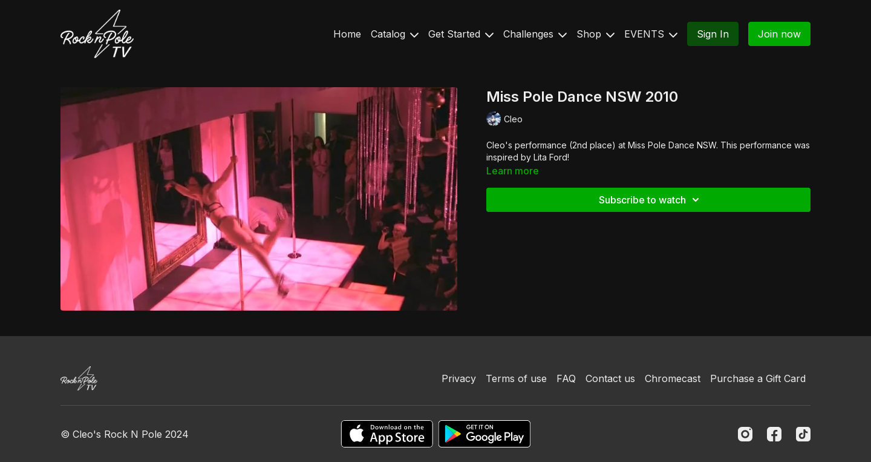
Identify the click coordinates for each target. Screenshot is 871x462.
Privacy (459, 378)
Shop (595, 34)
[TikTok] (803, 434)
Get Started (461, 34)
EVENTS (650, 34)
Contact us (610, 378)
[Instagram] (745, 434)
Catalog (395, 34)
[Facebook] (774, 434)
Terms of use (516, 378)
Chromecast (672, 378)
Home (347, 34)
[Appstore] (387, 433)
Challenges (535, 34)
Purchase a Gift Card (758, 378)
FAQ (566, 378)
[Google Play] (484, 433)
